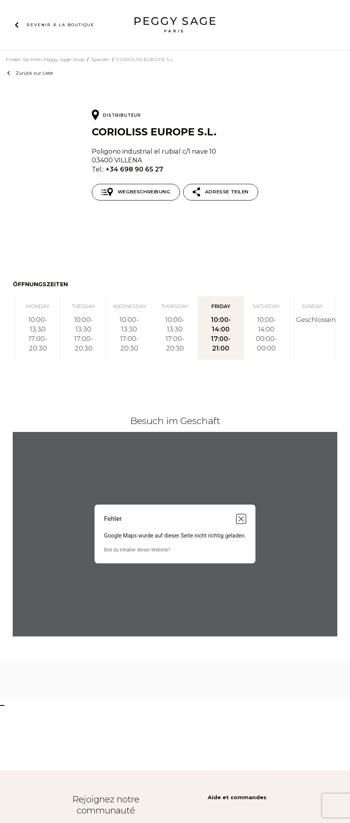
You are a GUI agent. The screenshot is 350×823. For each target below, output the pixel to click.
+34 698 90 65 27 (134, 169)
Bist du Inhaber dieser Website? (137, 550)
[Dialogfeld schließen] (241, 519)
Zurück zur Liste (34, 73)
